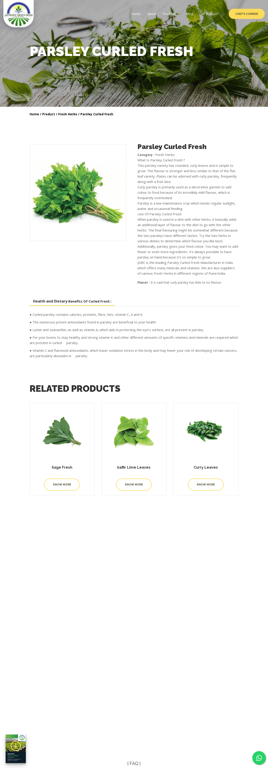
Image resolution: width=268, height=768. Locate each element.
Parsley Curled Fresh (96, 114)
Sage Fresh (62, 467)
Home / (35, 114)
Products (169, 14)
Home (136, 14)
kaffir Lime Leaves (134, 467)
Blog (189, 14)
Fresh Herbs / (69, 114)
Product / (49, 114)
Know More (62, 484)
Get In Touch (209, 14)
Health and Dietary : (72, 301)
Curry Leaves (206, 467)
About (151, 14)
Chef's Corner (246, 14)
